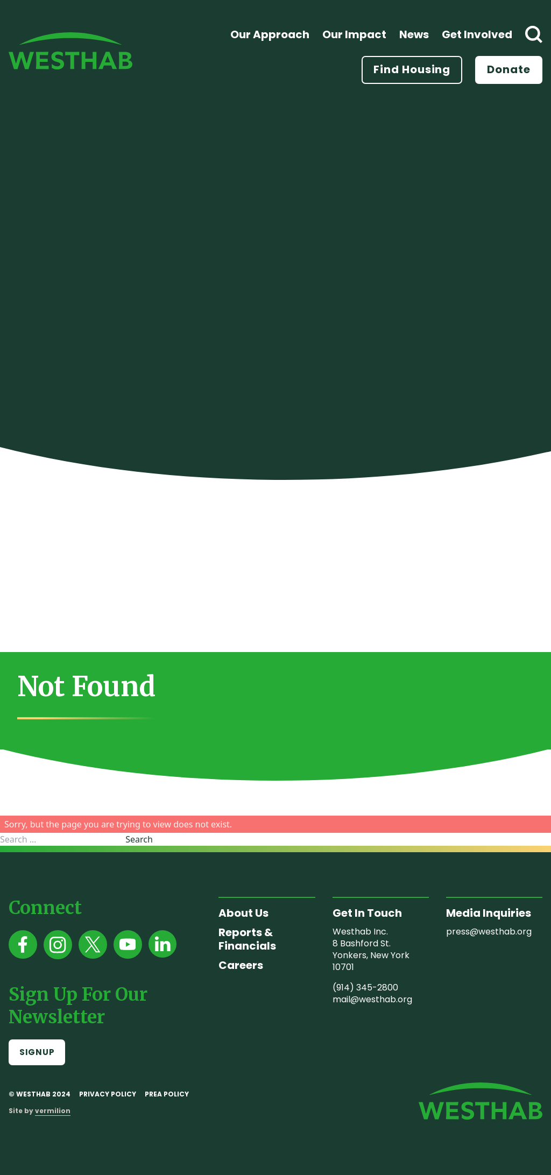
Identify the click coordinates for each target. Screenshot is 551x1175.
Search (139, 839)
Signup (36, 1052)
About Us (243, 913)
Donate (509, 69)
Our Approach (269, 34)
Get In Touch (367, 913)
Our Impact (354, 34)
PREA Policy (167, 1094)
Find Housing (411, 69)
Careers (240, 965)
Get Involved (477, 34)
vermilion (52, 1110)
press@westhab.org (489, 931)
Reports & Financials (247, 939)
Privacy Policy (107, 1094)
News (414, 34)
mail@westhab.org (372, 999)
